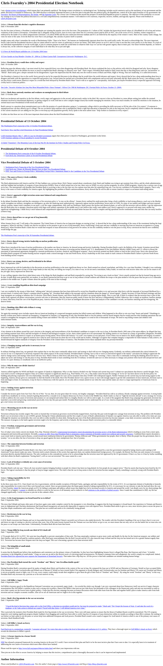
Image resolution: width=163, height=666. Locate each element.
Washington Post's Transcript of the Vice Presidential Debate (27, 167)
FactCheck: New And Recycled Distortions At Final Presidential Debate (27, 130)
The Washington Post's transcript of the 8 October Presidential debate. (30, 153)
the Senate (34, 14)
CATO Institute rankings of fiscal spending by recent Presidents (24, 138)
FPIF (3, 642)
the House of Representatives (19, 14)
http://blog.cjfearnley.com (97, 664)
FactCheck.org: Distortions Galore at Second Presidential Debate (29, 156)
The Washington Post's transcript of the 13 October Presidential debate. (26, 126)
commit (22, 490)
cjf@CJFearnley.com (8, 19)
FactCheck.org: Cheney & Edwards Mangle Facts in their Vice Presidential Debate (35, 169)
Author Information (12, 659)
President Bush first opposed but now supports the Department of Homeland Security (32, 556)
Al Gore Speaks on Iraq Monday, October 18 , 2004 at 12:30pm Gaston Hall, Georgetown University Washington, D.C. (44, 56)
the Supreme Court (49, 14)
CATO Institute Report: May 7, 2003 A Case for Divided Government (26, 136)
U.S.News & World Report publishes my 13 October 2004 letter (24, 51)
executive (4, 14)
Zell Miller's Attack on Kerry (141, 629)
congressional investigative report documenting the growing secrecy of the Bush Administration (92, 432)
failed (16, 488)
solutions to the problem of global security (103, 490)
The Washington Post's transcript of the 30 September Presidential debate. (27, 235)
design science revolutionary (16, 10)
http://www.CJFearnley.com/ (68, 664)
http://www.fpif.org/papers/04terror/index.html (36, 648)
